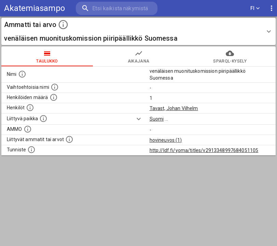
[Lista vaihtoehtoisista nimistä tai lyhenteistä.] (54, 87)
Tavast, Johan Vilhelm (174, 108)
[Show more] (138, 118)
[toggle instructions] (63, 24)
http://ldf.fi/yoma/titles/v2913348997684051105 (204, 150)
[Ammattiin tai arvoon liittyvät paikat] (43, 118)
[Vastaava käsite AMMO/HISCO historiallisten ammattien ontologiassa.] (27, 129)
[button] (138, 31)
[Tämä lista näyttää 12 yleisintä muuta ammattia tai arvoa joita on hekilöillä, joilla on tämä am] (69, 139)
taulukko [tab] (47, 56)
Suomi (157, 119)
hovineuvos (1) (166, 140)
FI (255, 8)
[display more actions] (271, 8)
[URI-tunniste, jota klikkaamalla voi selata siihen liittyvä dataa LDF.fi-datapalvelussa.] (31, 149)
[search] (116, 8)
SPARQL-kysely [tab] (230, 56)
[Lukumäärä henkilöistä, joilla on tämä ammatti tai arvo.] (53, 97)
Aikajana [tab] (138, 56)
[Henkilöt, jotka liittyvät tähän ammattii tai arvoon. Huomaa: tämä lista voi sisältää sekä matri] (30, 107)
